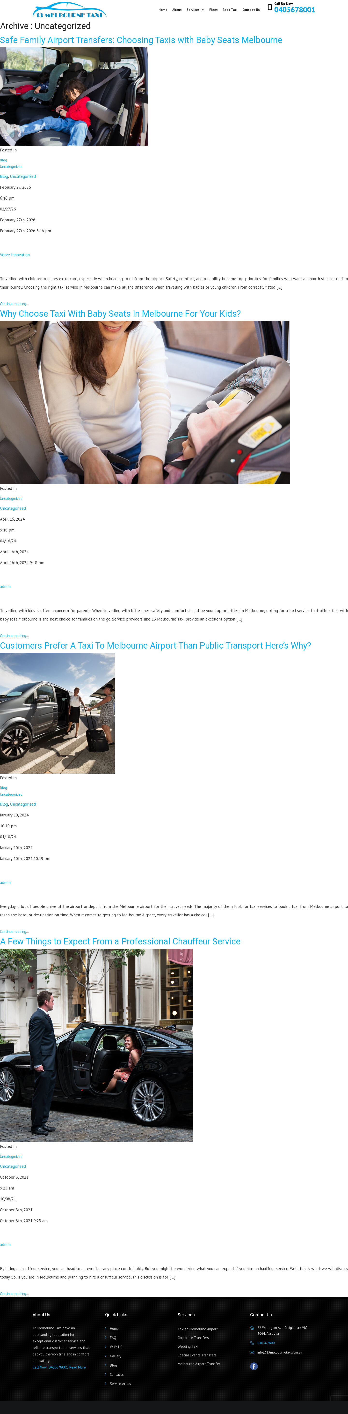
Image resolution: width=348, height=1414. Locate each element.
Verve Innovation (15, 254)
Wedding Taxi (188, 1346)
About (177, 9)
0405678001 (294, 9)
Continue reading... (14, 303)
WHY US (116, 1347)
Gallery (115, 1356)
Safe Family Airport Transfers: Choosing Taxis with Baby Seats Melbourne (141, 40)
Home (163, 9)
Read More (77, 1367)
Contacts (117, 1374)
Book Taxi (230, 9)
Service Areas (120, 1383)
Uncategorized (11, 166)
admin (5, 586)
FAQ (113, 1337)
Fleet (213, 9)
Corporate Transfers (193, 1337)
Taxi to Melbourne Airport (198, 1329)
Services (195, 9)
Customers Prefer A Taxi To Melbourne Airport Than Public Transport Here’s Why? (155, 645)
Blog (3, 160)
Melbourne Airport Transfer (199, 1364)
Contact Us (251, 9)
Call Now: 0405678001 (50, 1367)
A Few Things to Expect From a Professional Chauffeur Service (120, 941)
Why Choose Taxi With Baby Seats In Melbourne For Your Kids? (120, 313)
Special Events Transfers (197, 1355)
